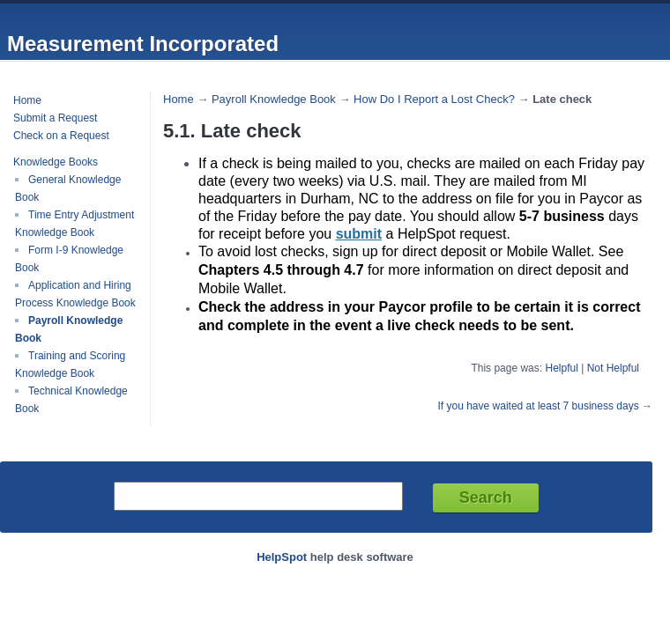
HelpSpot (282, 557)
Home (27, 100)
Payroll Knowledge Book (274, 99)
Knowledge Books (55, 162)
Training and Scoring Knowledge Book (70, 365)
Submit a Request (55, 118)
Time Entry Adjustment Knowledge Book (74, 224)
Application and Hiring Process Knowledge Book (75, 294)
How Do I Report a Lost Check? (434, 99)
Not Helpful (613, 368)
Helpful (561, 368)
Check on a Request (61, 135)
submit (359, 233)
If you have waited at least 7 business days (538, 406)
